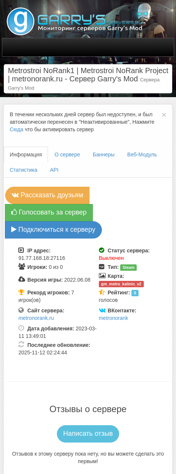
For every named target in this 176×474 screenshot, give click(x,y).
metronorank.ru (36, 318)
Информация (26, 155)
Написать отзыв (88, 433)
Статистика (23, 170)
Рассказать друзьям (47, 195)
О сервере (67, 155)
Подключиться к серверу (53, 229)
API (54, 170)
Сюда (16, 129)
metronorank (113, 318)
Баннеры (104, 155)
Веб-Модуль (142, 155)
